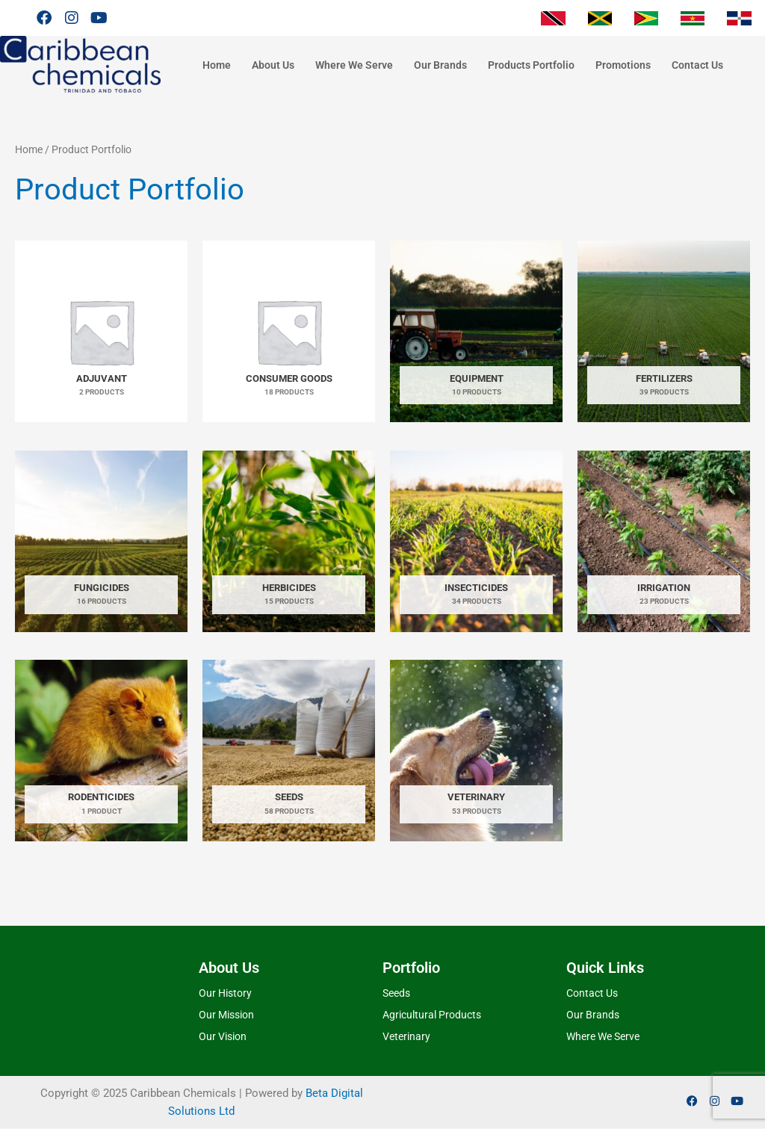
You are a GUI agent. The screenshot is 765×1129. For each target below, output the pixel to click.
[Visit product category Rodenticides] (101, 750)
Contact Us (697, 65)
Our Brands (440, 65)
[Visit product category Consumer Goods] (288, 331)
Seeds (396, 994)
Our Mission (226, 1015)
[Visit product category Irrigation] (663, 541)
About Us (273, 65)
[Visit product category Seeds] (288, 750)
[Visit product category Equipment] (476, 331)
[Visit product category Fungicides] (101, 541)
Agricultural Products (431, 1015)
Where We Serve (354, 65)
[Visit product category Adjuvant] (101, 331)
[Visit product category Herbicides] (288, 541)
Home (216, 65)
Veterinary (406, 1036)
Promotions (623, 65)
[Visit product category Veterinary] (476, 750)
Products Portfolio (531, 65)
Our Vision (223, 1036)
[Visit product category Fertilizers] (663, 331)
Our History (225, 994)
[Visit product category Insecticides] (476, 541)
